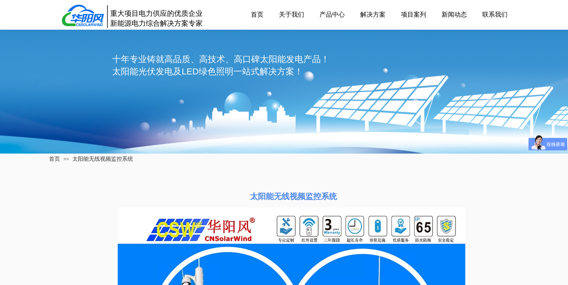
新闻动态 (454, 14)
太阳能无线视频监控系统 (102, 159)
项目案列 (413, 14)
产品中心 (332, 14)
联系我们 (495, 14)
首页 (257, 14)
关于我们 (291, 14)
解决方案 (373, 14)
